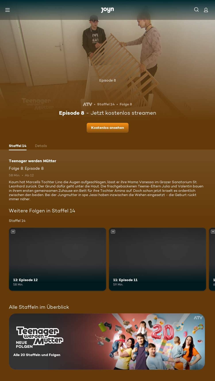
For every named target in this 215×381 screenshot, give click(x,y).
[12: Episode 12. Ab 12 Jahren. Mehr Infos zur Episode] (57, 259)
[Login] (206, 10)
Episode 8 (107, 80)
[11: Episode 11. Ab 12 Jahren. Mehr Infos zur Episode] (157, 259)
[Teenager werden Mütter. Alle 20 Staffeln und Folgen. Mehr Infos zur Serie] (107, 341)
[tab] (17, 146)
